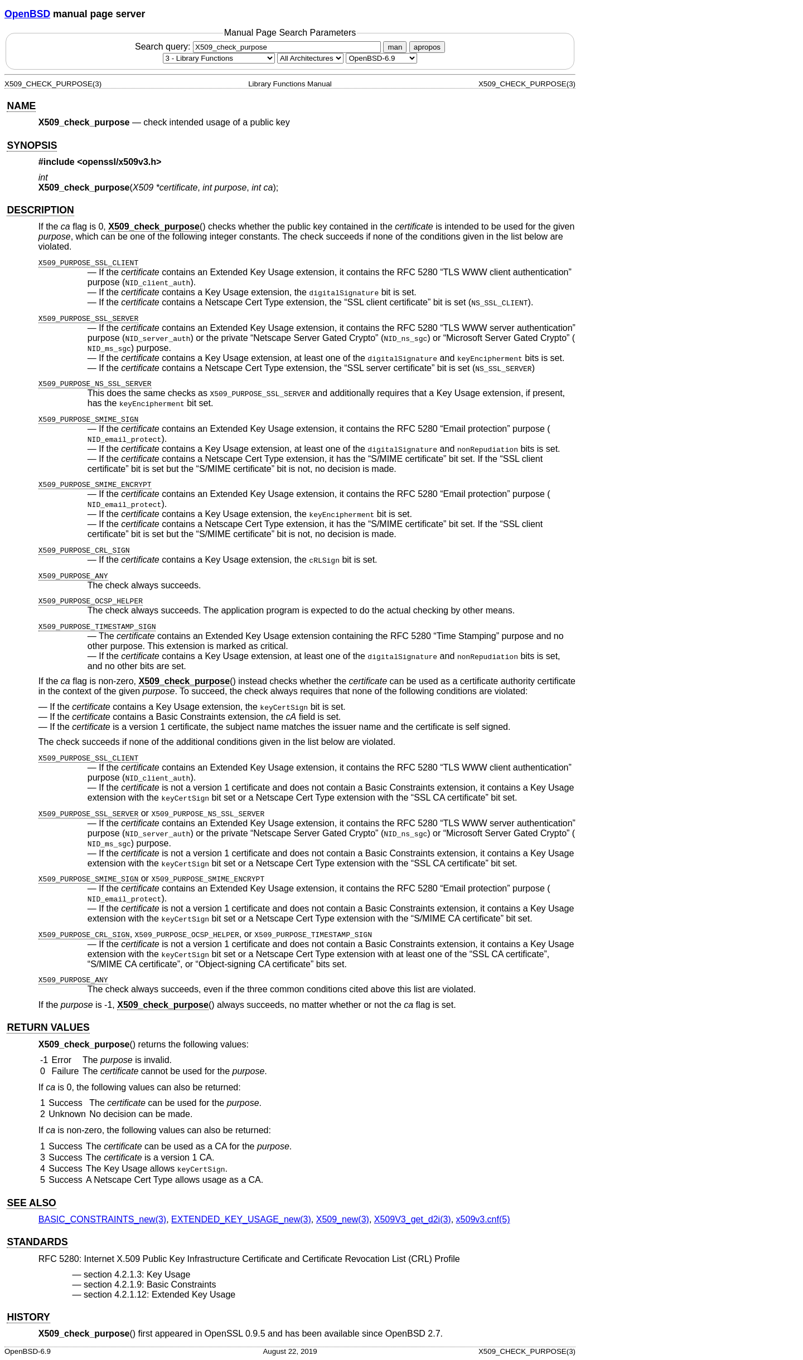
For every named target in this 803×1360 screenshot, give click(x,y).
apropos (427, 47)
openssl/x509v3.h (120, 162)
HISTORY (28, 1317)
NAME (21, 105)
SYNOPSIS (32, 145)
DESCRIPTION (40, 210)
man (395, 47)
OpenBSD (27, 14)
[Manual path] (381, 58)
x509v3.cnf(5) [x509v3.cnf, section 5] (483, 1219)
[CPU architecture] (310, 58)
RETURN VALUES (48, 1027)
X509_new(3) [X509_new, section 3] (342, 1219)
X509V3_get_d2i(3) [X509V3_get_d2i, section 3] (412, 1219)
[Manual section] (219, 58)
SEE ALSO (31, 1202)
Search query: (259, 46)
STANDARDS (37, 1241)
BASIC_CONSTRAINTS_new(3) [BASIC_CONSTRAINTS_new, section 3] (102, 1219)
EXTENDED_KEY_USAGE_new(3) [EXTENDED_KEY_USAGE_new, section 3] (241, 1219)
